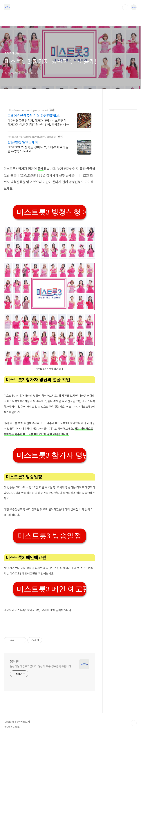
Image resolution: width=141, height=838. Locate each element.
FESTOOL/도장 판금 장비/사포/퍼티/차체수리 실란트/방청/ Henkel (38, 149)
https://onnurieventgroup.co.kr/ (28, 110)
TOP (134, 826)
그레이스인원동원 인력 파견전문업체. (34, 115)
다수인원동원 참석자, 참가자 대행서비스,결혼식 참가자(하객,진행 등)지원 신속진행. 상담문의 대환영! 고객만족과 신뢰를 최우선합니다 (38, 122)
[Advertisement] (49, 187)
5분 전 (14, 764)
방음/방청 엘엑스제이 (23, 142)
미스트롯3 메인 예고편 (51, 640)
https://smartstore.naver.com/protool (32, 136)
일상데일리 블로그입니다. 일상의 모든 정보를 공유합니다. (41, 769)
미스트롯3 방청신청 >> (51, 263)
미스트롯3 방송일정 (49, 587)
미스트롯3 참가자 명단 (51, 506)
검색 (125, 7)
